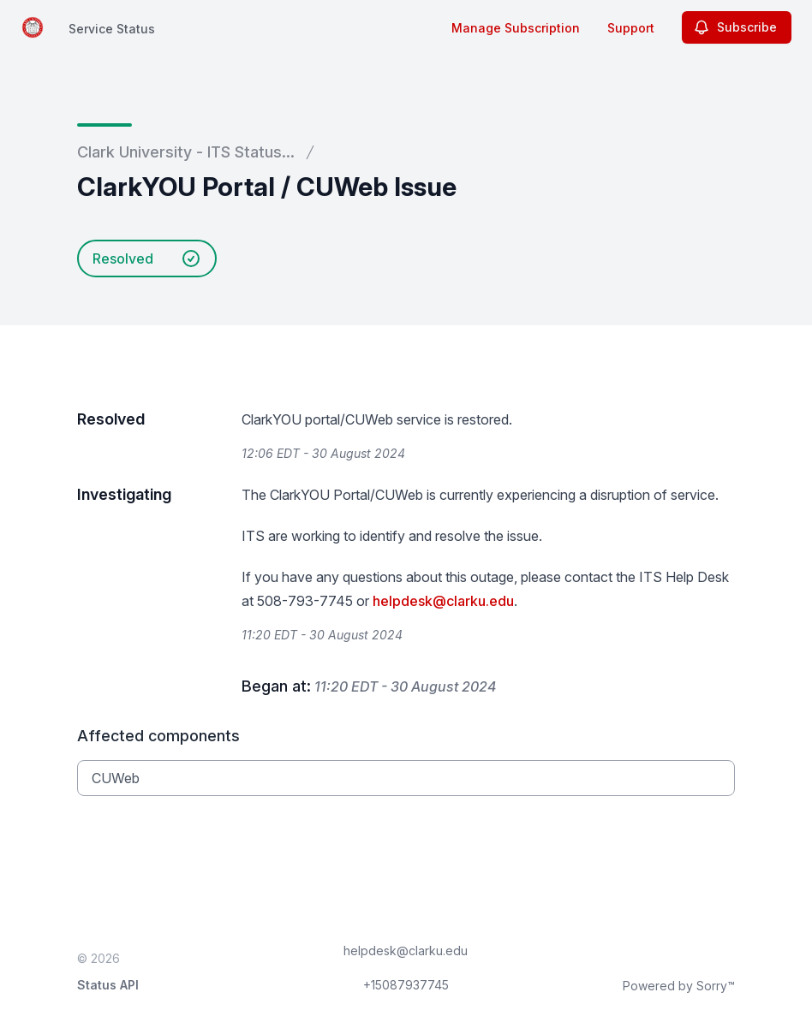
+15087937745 (406, 984)
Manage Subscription (515, 28)
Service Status (112, 28)
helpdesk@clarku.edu (443, 600)
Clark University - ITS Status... (186, 152)
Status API (108, 984)
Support (630, 28)
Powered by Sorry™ (679, 985)
